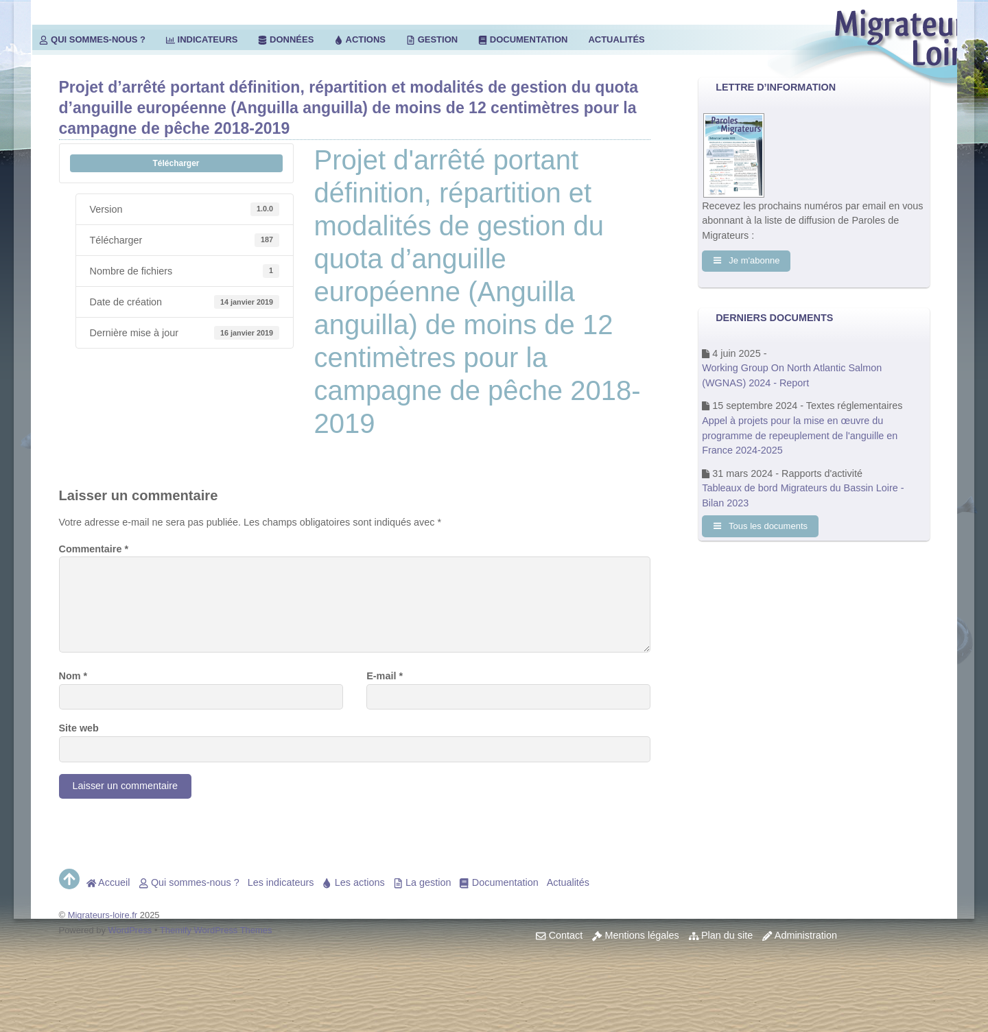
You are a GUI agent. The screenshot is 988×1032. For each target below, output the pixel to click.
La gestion (422, 882)
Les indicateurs (281, 882)
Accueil (108, 882)
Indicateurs (201, 39)
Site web (79, 728)
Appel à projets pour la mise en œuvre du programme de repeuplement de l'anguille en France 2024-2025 (799, 435)
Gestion (432, 39)
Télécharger (175, 163)
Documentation (522, 39)
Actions (360, 39)
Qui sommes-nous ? (92, 39)
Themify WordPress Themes (216, 930)
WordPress (130, 930)
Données (286, 39)
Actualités (616, 39)
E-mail (384, 675)
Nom (73, 675)
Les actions (353, 882)
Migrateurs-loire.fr (103, 915)
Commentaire (94, 548)
